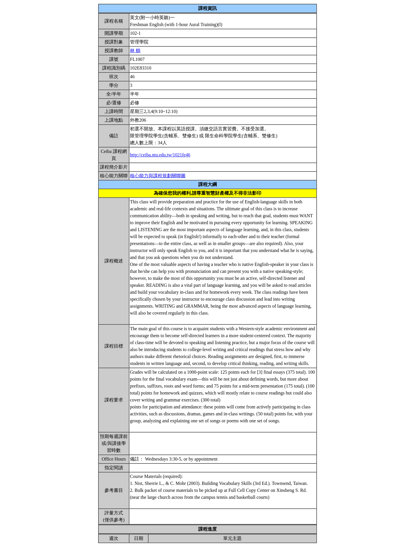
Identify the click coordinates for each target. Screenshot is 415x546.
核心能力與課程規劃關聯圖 (158, 175)
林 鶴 (135, 50)
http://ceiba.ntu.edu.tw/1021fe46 (160, 154)
